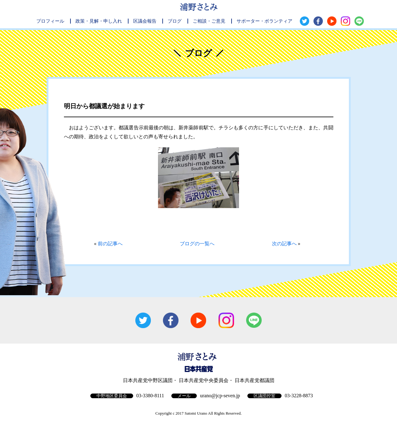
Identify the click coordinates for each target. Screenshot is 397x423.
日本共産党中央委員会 (203, 380)
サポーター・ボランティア (264, 21)
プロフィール (50, 21)
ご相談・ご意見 (209, 21)
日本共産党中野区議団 (148, 380)
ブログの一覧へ (197, 243)
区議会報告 (144, 21)
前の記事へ (110, 243)
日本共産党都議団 (254, 380)
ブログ (175, 21)
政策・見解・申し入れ (98, 21)
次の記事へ (284, 243)
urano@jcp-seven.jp (220, 395)
